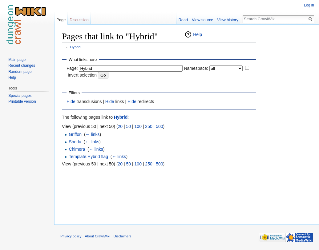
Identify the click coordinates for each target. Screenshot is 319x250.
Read (183, 20)
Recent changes (21, 65)
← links (93, 134)
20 (120, 126)
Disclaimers (122, 236)
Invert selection (82, 75)
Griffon (75, 134)
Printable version (22, 101)
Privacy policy (70, 236)
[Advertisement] (287, 123)
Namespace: (196, 68)
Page (61, 20)
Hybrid (75, 47)
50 (128, 126)
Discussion (79, 20)
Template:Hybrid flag (88, 156)
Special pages (19, 95)
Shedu (75, 141)
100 (138, 126)
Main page (17, 60)
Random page (19, 71)
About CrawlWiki (97, 236)
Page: (72, 68)
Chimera (77, 149)
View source (202, 20)
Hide (71, 101)
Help (197, 34)
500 (159, 126)
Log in (309, 5)
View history (227, 20)
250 (148, 126)
